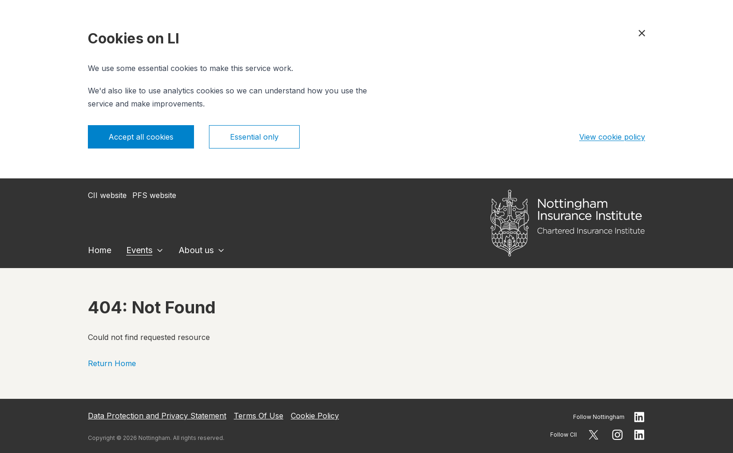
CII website (107, 195)
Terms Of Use (258, 415)
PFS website (154, 195)
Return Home (112, 363)
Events (139, 250)
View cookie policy (612, 137)
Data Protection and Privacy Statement (157, 415)
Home (99, 250)
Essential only (254, 137)
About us (196, 250)
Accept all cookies (140, 137)
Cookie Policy (315, 415)
